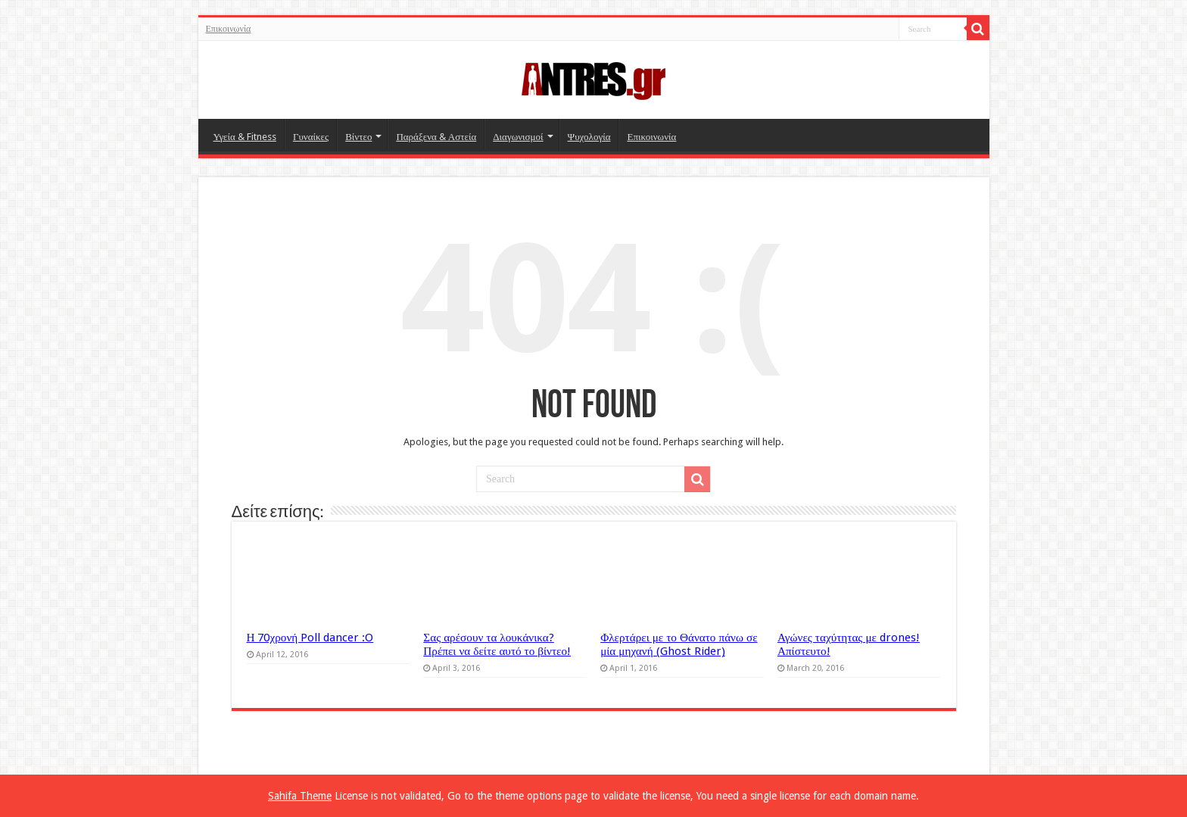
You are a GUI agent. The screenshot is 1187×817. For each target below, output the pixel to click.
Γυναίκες (311, 136)
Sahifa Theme (300, 796)
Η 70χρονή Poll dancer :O (310, 637)
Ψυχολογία (589, 136)
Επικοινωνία (228, 28)
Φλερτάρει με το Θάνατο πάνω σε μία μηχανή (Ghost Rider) (678, 644)
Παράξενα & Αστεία (436, 136)
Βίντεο (358, 136)
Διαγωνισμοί (518, 136)
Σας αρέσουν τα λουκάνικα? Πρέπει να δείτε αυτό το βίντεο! (497, 644)
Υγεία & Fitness (244, 136)
